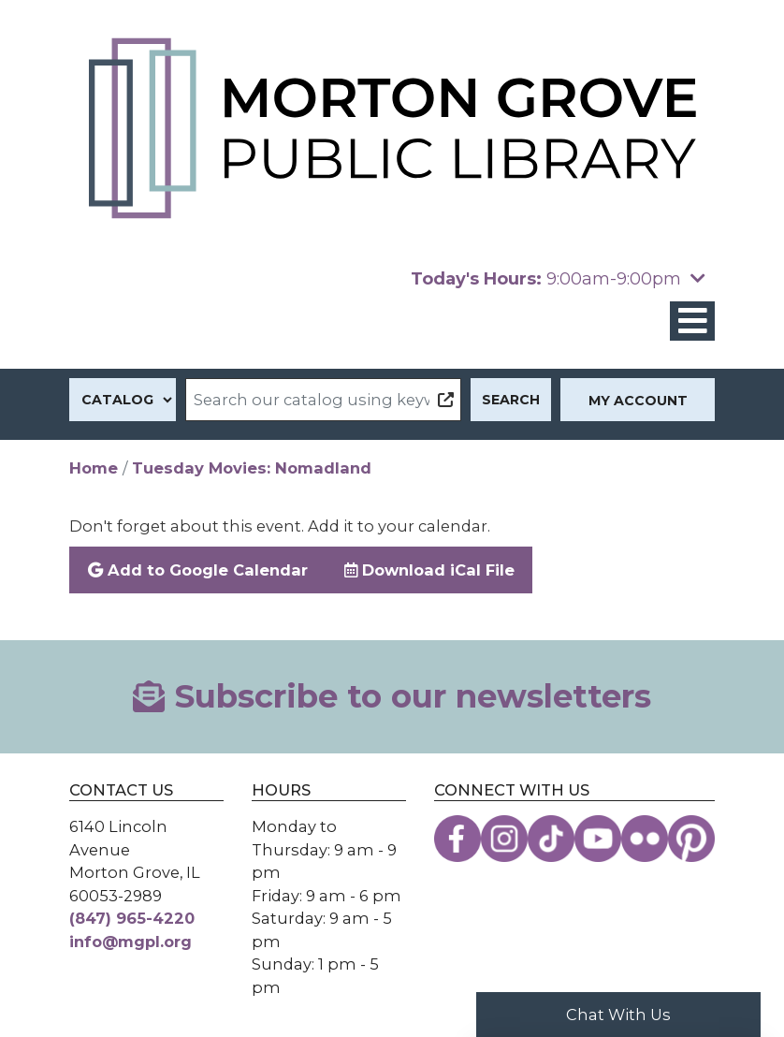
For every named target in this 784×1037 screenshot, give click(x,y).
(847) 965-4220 (132, 918)
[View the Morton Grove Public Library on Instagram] (504, 838)
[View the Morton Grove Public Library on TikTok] (551, 838)
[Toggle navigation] (692, 321)
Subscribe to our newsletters (391, 696)
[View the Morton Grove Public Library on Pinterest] (691, 838)
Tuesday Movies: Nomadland (251, 468)
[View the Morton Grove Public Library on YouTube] (597, 838)
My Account (638, 400)
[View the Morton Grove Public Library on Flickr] (644, 838)
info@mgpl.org (130, 941)
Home (93, 468)
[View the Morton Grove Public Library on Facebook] (457, 838)
